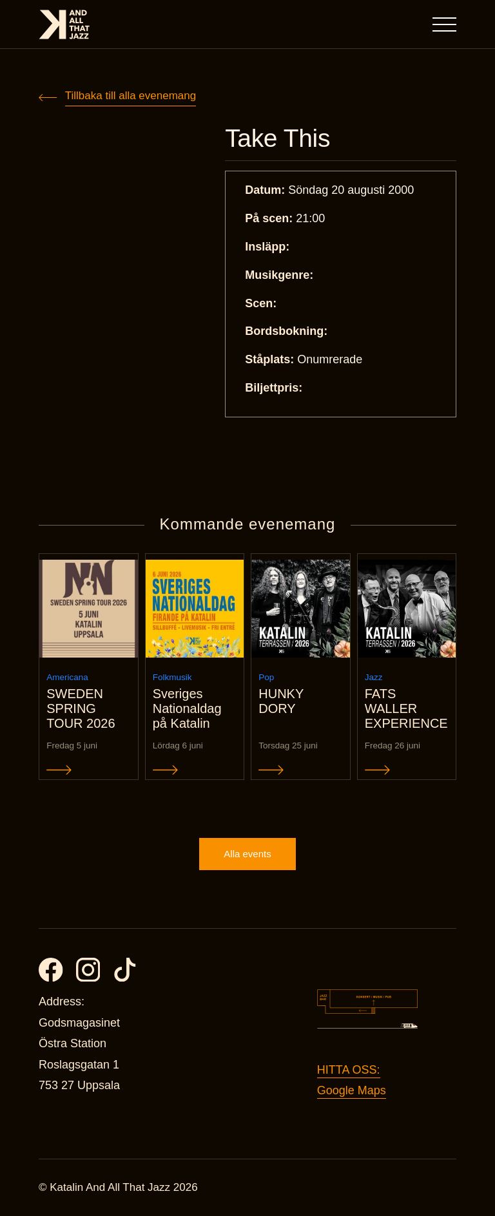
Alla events (247, 853)
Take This (277, 138)
